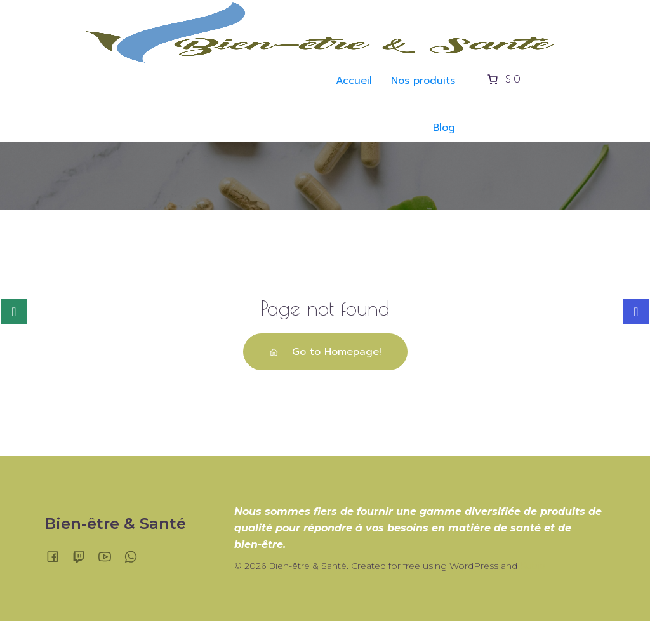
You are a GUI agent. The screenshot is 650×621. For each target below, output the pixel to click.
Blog (444, 127)
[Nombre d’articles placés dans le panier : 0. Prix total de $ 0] (503, 79)
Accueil (354, 80)
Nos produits (423, 80)
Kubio (532, 565)
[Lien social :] (57, 556)
